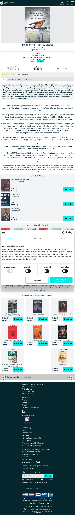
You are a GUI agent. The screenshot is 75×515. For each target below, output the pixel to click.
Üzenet (42, 290)
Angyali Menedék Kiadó (31, 454)
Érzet (68, 288)
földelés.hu (37, 512)
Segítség (18, 286)
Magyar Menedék (33, 488)
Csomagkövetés (28, 440)
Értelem (46, 288)
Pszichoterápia (9, 286)
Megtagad (37, 280)
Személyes (34, 286)
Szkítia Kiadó (27, 459)
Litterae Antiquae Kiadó (31, 462)
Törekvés (67, 286)
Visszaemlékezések (29, 288)
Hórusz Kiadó (27, 457)
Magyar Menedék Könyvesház (7, 4)
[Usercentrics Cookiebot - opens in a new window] (64, 232)
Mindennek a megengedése (61, 280)
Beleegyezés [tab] (13, 239)
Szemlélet (26, 286)
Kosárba (69, 189)
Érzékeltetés (34, 290)
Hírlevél (25, 430)
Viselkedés (17, 288)
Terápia (60, 286)
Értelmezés (54, 288)
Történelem (9, 288)
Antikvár (25, 400)
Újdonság (25, 402)
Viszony (39, 288)
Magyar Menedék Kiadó (31, 452)
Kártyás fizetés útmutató (31, 438)
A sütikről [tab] (62, 239)
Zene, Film (26, 397)
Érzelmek (62, 288)
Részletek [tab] (37, 239)
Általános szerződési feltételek (33, 443)
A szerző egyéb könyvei (37, 225)
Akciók (24, 405)
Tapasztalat (52, 286)
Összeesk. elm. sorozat (30, 407)
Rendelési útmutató (29, 435)
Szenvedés (43, 286)
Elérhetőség (26, 428)
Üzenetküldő (27, 433)
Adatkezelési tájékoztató (31, 445)
